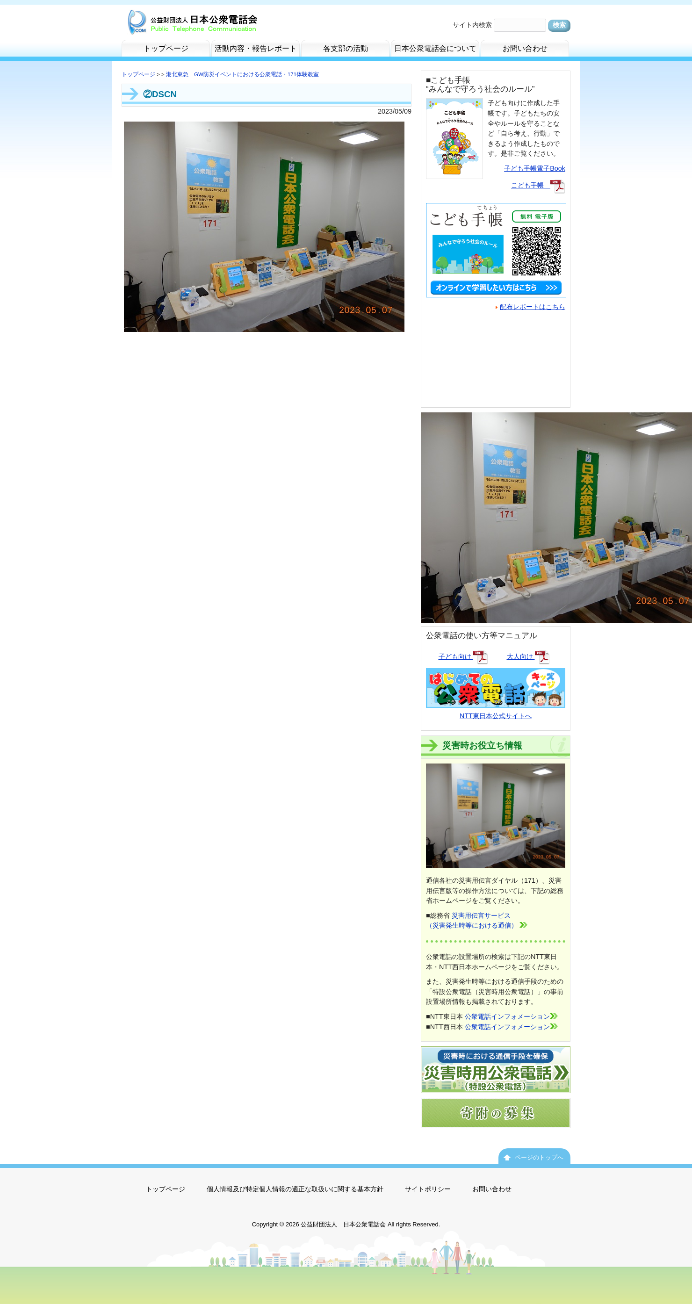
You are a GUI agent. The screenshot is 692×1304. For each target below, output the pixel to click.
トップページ (138, 74)
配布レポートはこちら (530, 306)
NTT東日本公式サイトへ (495, 710)
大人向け (528, 656)
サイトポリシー (428, 1189)
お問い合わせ (492, 1189)
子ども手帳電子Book (534, 168)
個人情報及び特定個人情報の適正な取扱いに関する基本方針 (295, 1189)
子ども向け (463, 656)
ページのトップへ (539, 1157)
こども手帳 (538, 185)
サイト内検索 (472, 25)
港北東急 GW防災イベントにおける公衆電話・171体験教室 (242, 74)
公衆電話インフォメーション (511, 1016)
